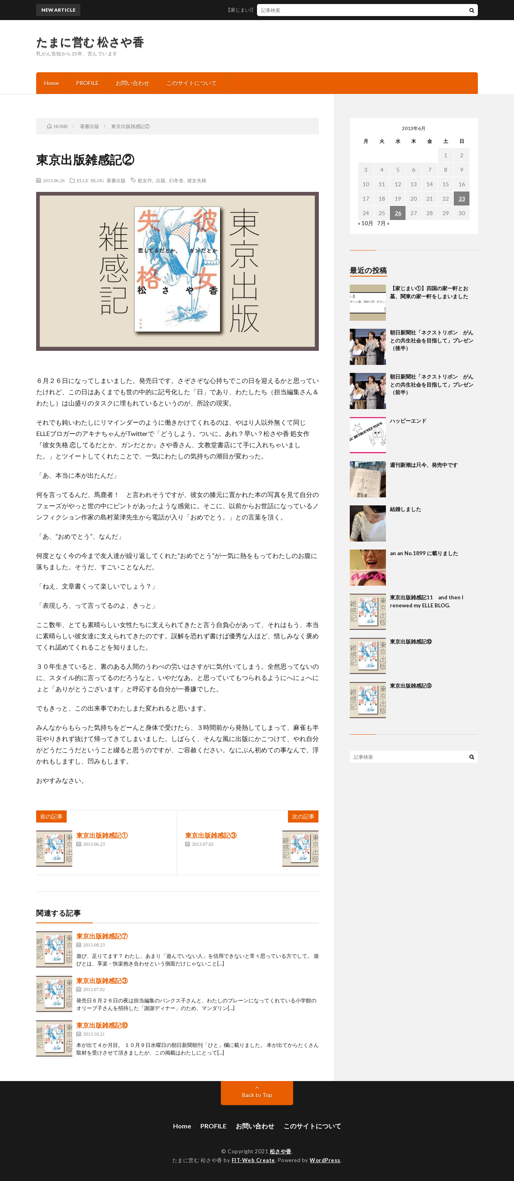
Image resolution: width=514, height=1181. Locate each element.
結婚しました (405, 509)
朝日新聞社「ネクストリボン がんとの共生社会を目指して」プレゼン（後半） (431, 340)
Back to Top (257, 1094)
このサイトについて (191, 82)
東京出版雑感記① (102, 835)
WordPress (325, 1160)
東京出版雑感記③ (211, 835)
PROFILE (87, 82)
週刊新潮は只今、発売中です (424, 465)
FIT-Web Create (253, 1160)
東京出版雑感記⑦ (102, 936)
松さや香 (281, 1151)
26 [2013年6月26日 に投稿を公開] (398, 213)
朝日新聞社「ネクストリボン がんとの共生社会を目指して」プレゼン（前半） (431, 384)
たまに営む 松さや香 (90, 41)
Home (51, 82)
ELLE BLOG (90, 180)
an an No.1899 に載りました (424, 553)
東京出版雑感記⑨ (411, 685)
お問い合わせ (132, 82)
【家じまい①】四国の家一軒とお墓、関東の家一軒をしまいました (306, 10)
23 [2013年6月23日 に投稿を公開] (462, 198)
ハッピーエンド (408, 420)
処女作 (145, 180)
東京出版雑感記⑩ (102, 1025)
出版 (160, 180)
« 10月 (365, 223)
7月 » (383, 223)
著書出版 (116, 180)
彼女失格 (196, 180)
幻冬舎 (176, 180)
